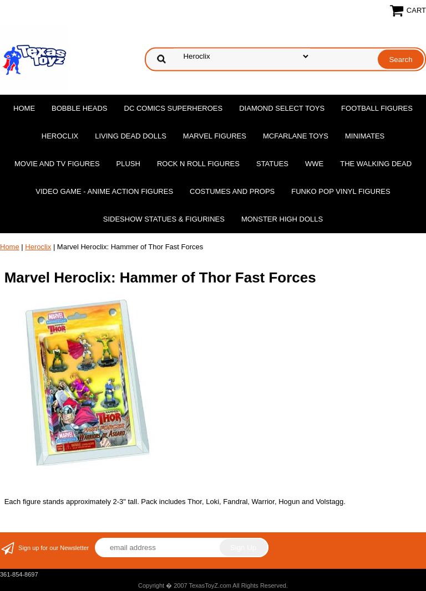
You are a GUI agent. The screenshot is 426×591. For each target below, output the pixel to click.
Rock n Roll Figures (198, 164)
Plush (128, 164)
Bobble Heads (79, 108)
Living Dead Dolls (130, 136)
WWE (314, 164)
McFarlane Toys (295, 136)
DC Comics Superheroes (173, 108)
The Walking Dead (376, 164)
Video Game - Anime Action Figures (104, 191)
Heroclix (60, 136)
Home (24, 108)
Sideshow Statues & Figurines (164, 219)
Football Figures (377, 108)
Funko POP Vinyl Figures (340, 191)
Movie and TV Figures (57, 164)
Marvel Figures (214, 136)
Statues (272, 164)
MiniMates (364, 136)
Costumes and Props (232, 191)
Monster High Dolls (282, 219)
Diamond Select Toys (281, 108)
